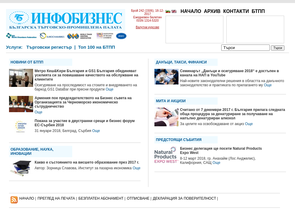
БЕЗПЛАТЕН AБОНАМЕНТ (101, 198)
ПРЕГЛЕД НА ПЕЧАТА (56, 198)
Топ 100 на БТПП (96, 47)
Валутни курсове (147, 27)
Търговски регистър (49, 47)
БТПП (258, 11)
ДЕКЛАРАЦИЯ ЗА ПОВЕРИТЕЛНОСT (184, 198)
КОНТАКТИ (236, 11)
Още (109, 89)
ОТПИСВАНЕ (138, 198)
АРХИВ (212, 11)
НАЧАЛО (191, 11)
